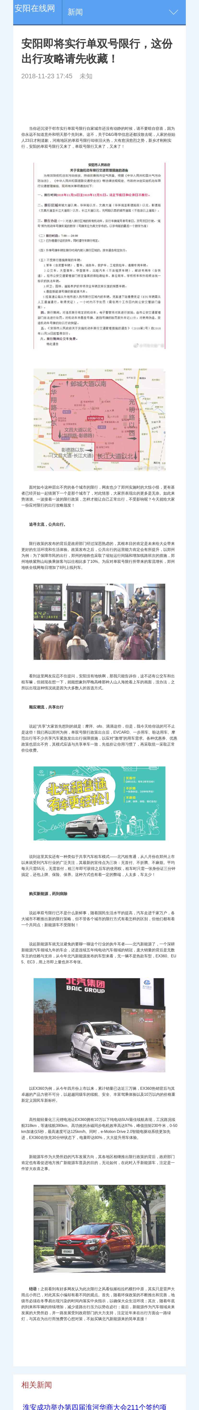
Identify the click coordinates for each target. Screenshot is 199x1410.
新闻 (75, 12)
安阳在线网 (34, 8)
